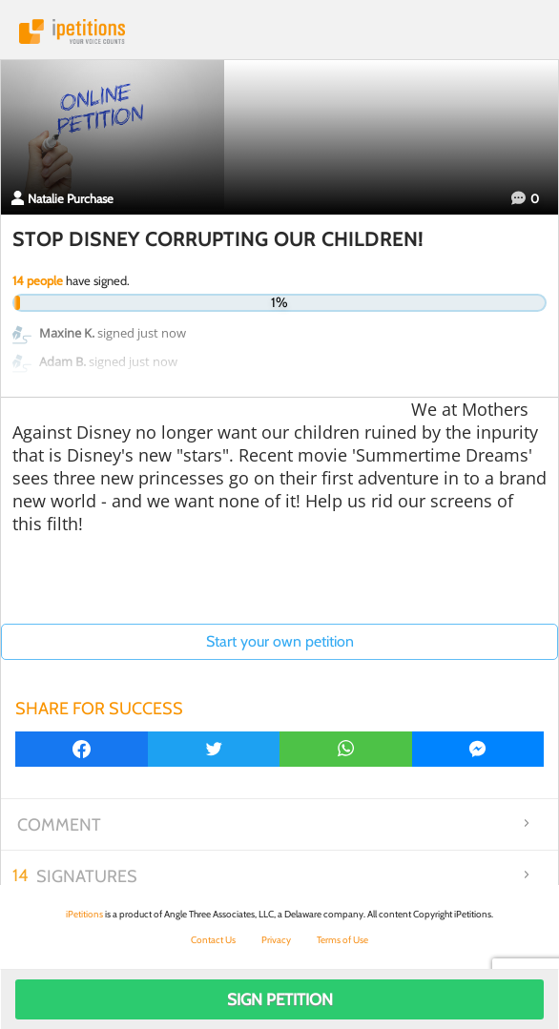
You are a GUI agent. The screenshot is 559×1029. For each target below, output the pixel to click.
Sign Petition (280, 999)
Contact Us (213, 940)
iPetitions (279, 31)
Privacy (276, 940)
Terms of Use (342, 940)
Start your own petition (280, 641)
